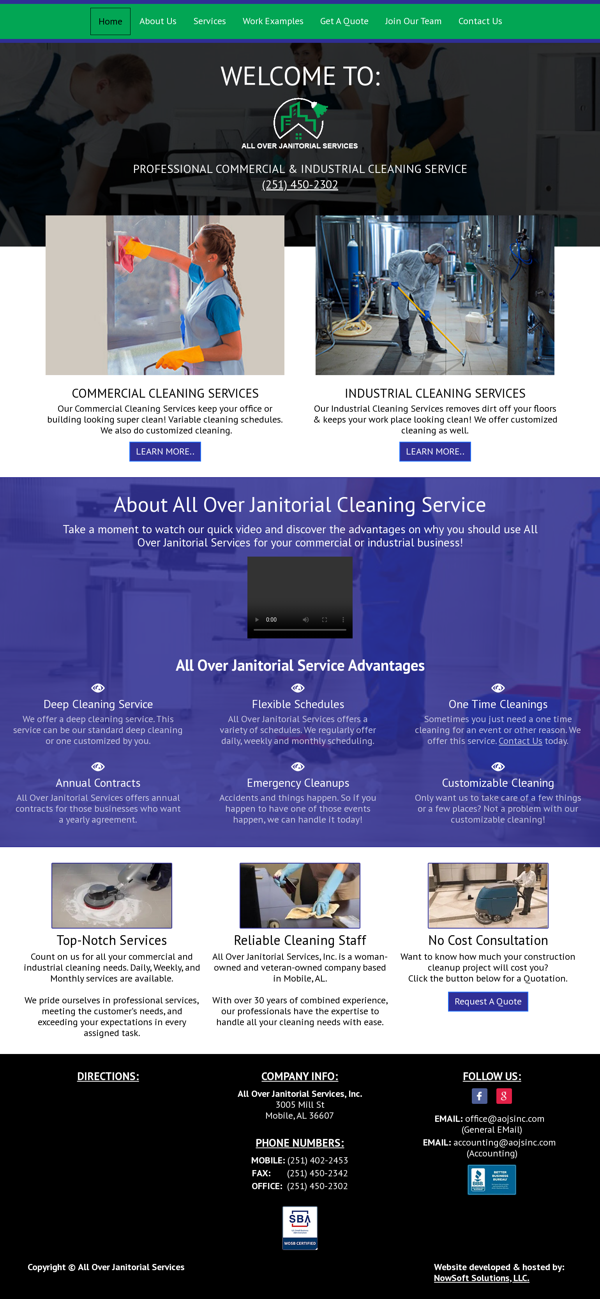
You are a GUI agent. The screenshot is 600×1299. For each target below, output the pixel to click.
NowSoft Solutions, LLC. (481, 1278)
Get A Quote (344, 21)
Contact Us (480, 21)
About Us (157, 21)
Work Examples (273, 21)
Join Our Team (413, 21)
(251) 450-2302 (300, 184)
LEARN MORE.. (165, 451)
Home (110, 21)
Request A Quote (488, 1001)
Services (209, 21)
